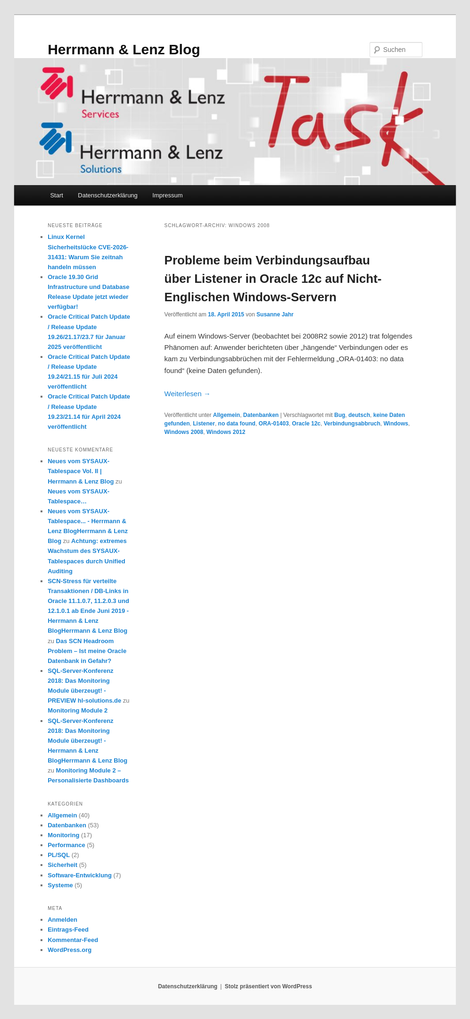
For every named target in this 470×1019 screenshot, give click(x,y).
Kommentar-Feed (73, 939)
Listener (204, 423)
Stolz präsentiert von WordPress (268, 986)
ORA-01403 (274, 423)
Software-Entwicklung (80, 875)
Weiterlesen (188, 394)
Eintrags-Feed (68, 929)
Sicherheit (62, 864)
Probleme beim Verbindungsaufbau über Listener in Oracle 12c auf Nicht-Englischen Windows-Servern (273, 278)
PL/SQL (59, 854)
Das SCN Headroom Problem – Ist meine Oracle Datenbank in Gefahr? (87, 650)
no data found (237, 423)
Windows (395, 423)
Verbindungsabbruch (352, 423)
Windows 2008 (184, 432)
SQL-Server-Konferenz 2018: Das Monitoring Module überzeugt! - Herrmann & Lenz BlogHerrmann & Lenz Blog (87, 740)
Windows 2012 (226, 432)
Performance (66, 845)
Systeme (60, 885)
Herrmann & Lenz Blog (124, 49)
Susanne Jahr (275, 314)
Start (56, 195)
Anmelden (62, 919)
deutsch (359, 415)
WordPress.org (69, 949)
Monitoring (63, 835)
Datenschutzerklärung (107, 195)
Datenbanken (261, 415)
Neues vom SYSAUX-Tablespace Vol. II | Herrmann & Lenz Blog (81, 471)
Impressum (167, 195)
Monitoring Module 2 (77, 710)
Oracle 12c (306, 423)
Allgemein (226, 415)
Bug (339, 415)
